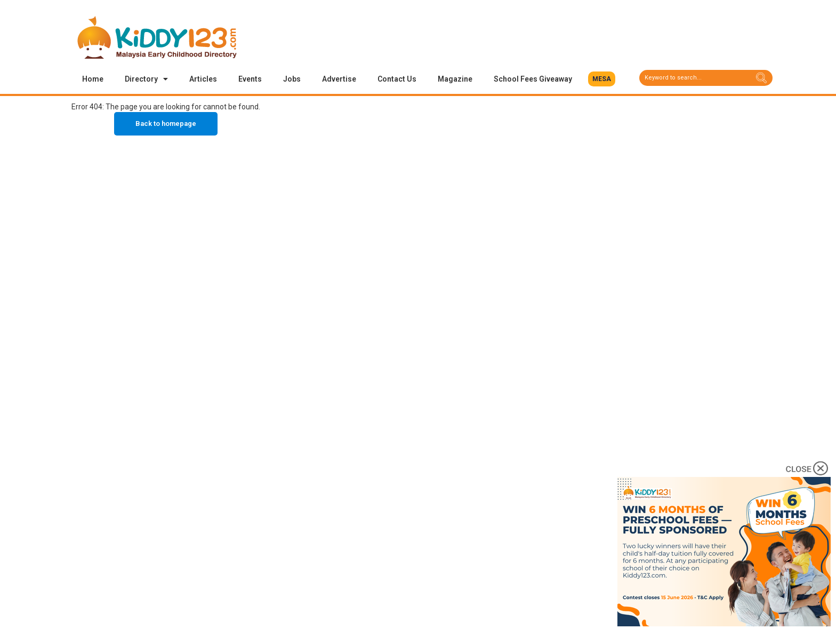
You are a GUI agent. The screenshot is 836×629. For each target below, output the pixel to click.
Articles (203, 79)
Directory (146, 79)
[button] (601, 78)
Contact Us (396, 79)
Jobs (292, 79)
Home (92, 79)
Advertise (339, 79)
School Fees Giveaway (533, 79)
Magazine (455, 79)
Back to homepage (165, 124)
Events (250, 79)
